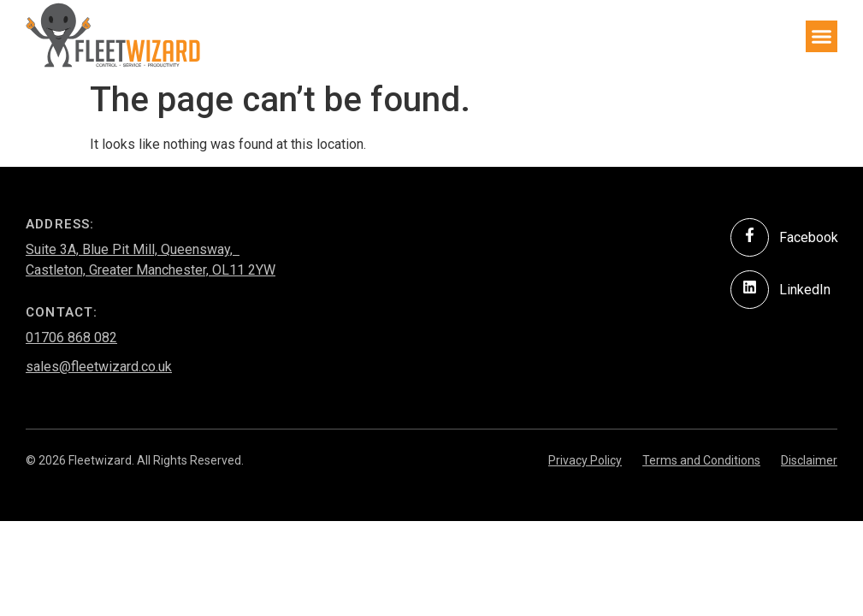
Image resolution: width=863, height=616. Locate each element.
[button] (822, 37)
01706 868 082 (71, 337)
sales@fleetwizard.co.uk (99, 366)
